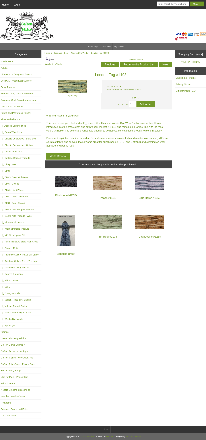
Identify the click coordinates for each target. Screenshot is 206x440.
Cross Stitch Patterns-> (12, 106)
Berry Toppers (8, 87)
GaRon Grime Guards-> (13, 344)
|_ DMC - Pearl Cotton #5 (14, 196)
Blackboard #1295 (66, 195)
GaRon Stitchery (87, 436)
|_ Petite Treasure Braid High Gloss (19, 241)
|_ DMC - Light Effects (12, 190)
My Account (119, 47)
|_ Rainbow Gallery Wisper (15, 267)
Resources (106, 47)
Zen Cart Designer (133, 436)
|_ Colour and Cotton (12, 151)
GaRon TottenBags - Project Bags (18, 364)
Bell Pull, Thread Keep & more (16, 80)
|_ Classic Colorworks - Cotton (17, 145)
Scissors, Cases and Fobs (14, 409)
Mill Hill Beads (8, 383)
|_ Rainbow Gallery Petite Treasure (19, 261)
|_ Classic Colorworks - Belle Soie (18, 138)
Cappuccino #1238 (149, 236)
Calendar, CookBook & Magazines (18, 100)
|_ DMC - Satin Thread (13, 203)
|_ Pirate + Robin (10, 248)
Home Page (93, 47)
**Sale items (7, 61)
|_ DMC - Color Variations (14, 177)
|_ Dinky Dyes (8, 164)
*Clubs (4, 68)
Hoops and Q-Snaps (11, 370)
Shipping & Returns (186, 77)
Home (5, 4)
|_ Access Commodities (13, 125)
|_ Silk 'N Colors (9, 280)
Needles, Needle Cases (13, 396)
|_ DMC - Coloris (10, 183)
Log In (17, 4)
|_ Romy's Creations (12, 274)
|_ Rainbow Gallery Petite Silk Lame (20, 254)
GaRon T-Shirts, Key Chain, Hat (17, 357)
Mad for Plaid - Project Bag (14, 377)
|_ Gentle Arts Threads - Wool (16, 216)
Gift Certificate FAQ (186, 91)
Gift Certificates (8, 415)
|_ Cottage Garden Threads (15, 158)
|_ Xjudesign (8, 325)
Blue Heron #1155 (149, 197)
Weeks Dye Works (79, 53)
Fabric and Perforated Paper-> (16, 113)
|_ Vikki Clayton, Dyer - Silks (16, 312)
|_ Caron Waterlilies (11, 132)
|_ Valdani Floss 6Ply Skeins (16, 299)
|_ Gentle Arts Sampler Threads (17, 209)
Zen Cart (109, 436)
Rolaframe (6, 402)
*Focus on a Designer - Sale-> (16, 74)
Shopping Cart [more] (190, 54)
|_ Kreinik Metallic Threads (15, 228)
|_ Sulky (5, 287)
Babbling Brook (66, 253)
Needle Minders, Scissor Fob (15, 390)
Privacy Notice (183, 84)
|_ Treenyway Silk (10, 293)
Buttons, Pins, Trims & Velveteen (17, 93)
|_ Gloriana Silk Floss (12, 222)
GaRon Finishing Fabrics (13, 338)
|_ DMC (5, 171)
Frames (5, 332)
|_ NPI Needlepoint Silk (13, 235)
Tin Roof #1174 (108, 236)
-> (10, 119)
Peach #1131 (108, 197)
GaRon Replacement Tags (14, 351)
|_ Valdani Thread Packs (14, 306)
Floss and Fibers (60, 53)
